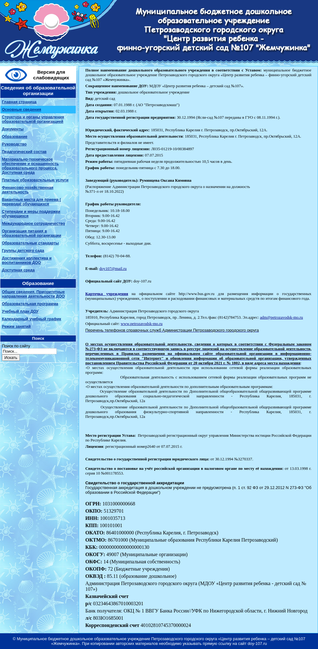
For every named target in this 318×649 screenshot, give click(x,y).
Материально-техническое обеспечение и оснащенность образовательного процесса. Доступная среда (30, 166)
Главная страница (19, 102)
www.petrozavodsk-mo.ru (141, 324)
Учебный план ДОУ (20, 311)
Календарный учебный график (31, 319)
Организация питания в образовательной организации (31, 233)
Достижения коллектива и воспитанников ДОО (27, 260)
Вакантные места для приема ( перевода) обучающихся (31, 201)
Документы (13, 129)
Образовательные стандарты (30, 243)
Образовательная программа (30, 304)
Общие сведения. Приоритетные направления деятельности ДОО (33, 294)
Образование (14, 136)
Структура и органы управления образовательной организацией (33, 119)
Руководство (14, 144)
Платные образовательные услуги (35, 180)
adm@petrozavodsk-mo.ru (281, 317)
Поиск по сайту (16, 346)
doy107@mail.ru (113, 268)
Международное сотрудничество (33, 223)
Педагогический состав (24, 152)
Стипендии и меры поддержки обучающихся (31, 213)
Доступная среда (18, 270)
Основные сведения (21, 109)
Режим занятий (16, 326)
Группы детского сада (23, 250)
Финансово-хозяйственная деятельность (27, 189)
